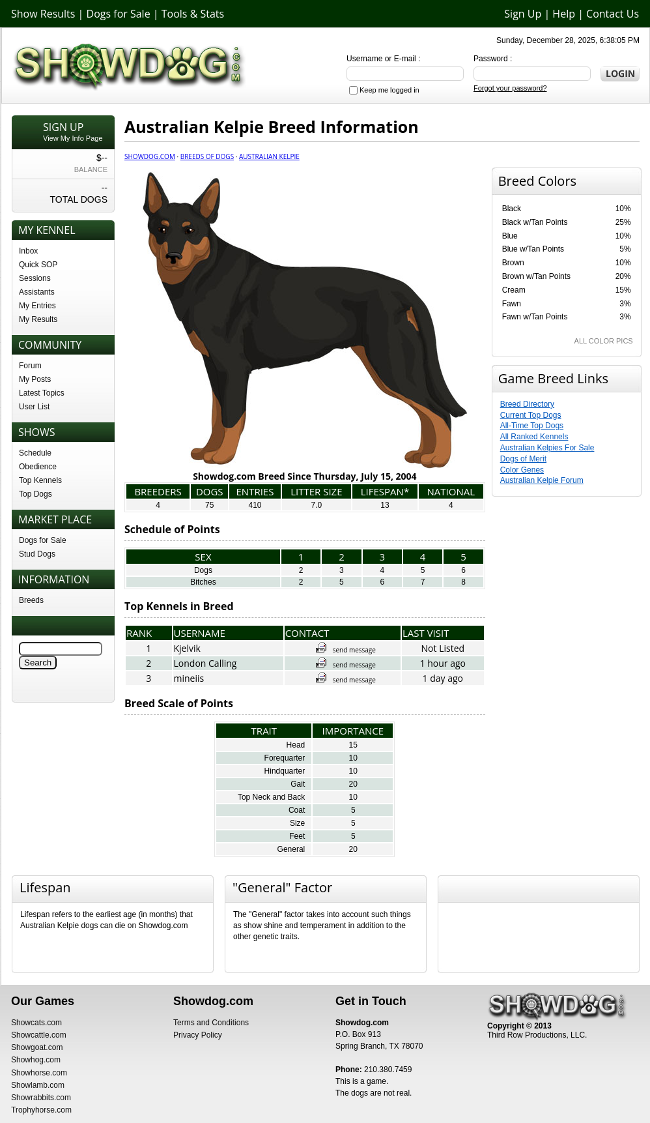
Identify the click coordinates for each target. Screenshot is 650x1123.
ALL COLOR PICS (603, 341)
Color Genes (522, 469)
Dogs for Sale (118, 14)
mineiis (189, 678)
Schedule (35, 453)
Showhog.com (36, 1059)
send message (346, 649)
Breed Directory (527, 404)
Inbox (28, 250)
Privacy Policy (197, 1035)
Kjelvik (187, 648)
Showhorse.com (39, 1072)
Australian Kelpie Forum (542, 480)
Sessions (35, 278)
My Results (38, 319)
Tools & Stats (193, 14)
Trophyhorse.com (41, 1110)
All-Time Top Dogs (531, 425)
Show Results (43, 14)
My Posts (35, 379)
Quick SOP (38, 264)
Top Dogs (35, 494)
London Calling (205, 663)
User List (34, 406)
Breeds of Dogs (207, 156)
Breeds (31, 600)
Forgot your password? (510, 88)
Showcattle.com (38, 1035)
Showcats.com (36, 1022)
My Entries (37, 305)
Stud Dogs (37, 554)
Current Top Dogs (530, 415)
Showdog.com (149, 156)
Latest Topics (41, 393)
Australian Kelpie (269, 156)
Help (563, 14)
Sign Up (522, 14)
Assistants (37, 292)
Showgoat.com (37, 1047)
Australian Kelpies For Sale (547, 447)
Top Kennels (40, 480)
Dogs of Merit (523, 458)
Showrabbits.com (41, 1097)
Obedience (38, 466)
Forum (30, 365)
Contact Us (612, 14)
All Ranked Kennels (534, 436)
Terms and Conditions (211, 1022)
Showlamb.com (37, 1085)
